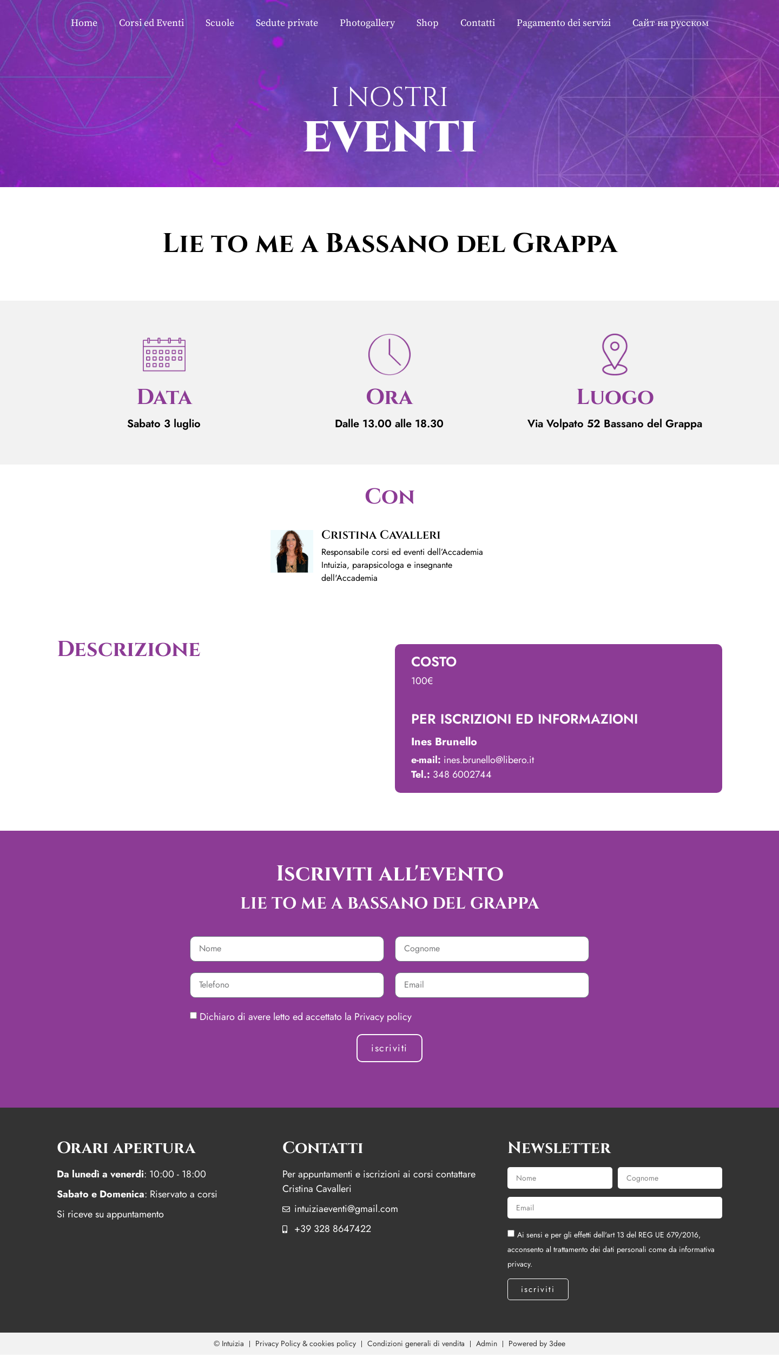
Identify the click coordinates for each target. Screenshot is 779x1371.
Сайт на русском (670, 23)
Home (84, 23)
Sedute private (287, 23)
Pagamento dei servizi (564, 23)
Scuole (220, 23)
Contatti (477, 23)
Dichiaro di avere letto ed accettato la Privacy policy (306, 1017)
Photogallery (367, 23)
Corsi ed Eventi (151, 23)
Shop (428, 23)
